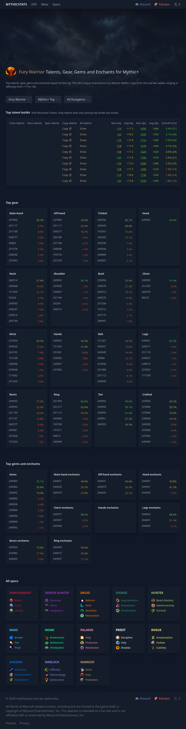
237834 (13, 340)
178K (143, 157)
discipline (124, 637)
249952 (146, 219)
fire (14, 642)
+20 (119, 134)
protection (89, 642)
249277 (13, 237)
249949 (101, 352)
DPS (34, 4)
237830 (101, 363)
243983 (13, 553)
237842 (13, 260)
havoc (51, 605)
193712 (101, 309)
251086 (101, 369)
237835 (57, 286)
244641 (146, 520)
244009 (13, 558)
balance (87, 600)
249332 (13, 401)
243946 (57, 525)
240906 (13, 516)
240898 (13, 510)
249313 (57, 309)
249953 (57, 340)
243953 (13, 547)
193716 (57, 254)
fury (85, 675)
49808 (101, 358)
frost (15, 605)
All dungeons (78, 99)
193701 (101, 231)
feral (85, 605)
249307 (57, 363)
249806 (101, 254)
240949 (57, 441)
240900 (13, 481)
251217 (57, 406)
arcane (16, 637)
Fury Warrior (19, 99)
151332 (57, 346)
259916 (13, 315)
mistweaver (54, 642)
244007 (146, 481)
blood (15, 600)
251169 (13, 412)
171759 (146, 375)
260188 (57, 237)
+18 (119, 146)
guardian (88, 610)
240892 (13, 492)
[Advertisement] (93, 34)
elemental (17, 669)
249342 (101, 219)
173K (143, 175)
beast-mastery (162, 600)
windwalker (54, 648)
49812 (56, 436)
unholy (16, 610)
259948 (13, 369)
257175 (101, 315)
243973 (57, 492)
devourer (53, 600)
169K (143, 128)
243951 (146, 486)
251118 (146, 352)
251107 (13, 418)
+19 (119, 128)
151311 (57, 430)
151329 (146, 286)
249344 (101, 248)
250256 (101, 243)
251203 (13, 381)
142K (143, 163)
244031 (57, 481)
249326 (13, 346)
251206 (101, 303)
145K (143, 169)
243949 (146, 492)
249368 (13, 286)
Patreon (162, 699)
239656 (101, 280)
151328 (13, 358)
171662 (13, 375)
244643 (146, 514)
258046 (13, 254)
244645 (146, 525)
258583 (57, 358)
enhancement (20, 675)
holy (85, 637)
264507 (101, 260)
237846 (13, 219)
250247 (13, 309)
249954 (13, 406)
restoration (89, 615)
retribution (89, 648)
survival (158, 610)
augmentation (127, 600)
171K (143, 140)
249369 (57, 418)
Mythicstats (16, 4)
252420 (101, 237)
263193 (13, 352)
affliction (52, 669)
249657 (146, 358)
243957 (57, 558)
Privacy (24, 723)
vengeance (54, 610)
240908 (13, 504)
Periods (11, 723)
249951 (146, 340)
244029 (57, 486)
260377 (13, 424)
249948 (13, 363)
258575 (101, 286)
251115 (57, 412)
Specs (56, 4)
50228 (12, 297)
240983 (13, 486)
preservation (126, 610)
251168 (13, 231)
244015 (57, 553)
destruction (54, 680)
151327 (101, 340)
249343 (101, 225)
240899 (13, 521)
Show (83, 128)
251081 (57, 352)
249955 (146, 280)
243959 (57, 547)
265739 (13, 321)
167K (143, 146)
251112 (101, 375)
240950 (13, 303)
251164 (57, 297)
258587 (57, 291)
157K (143, 180)
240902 (13, 527)
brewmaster (54, 637)
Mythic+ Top (48, 99)
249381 (13, 430)
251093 (57, 401)
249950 (57, 280)
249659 (101, 381)
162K (143, 151)
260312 (101, 291)
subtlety (158, 648)
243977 (57, 514)
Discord (143, 699)
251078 (13, 248)
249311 (146, 346)
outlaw (158, 642)
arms (86, 669)
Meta (44, 4)
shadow (123, 648)
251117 (13, 225)
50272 (145, 297)
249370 (101, 297)
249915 (146, 363)
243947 (57, 520)
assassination (162, 637)
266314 (13, 280)
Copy (67, 128)
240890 (13, 498)
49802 (12, 243)
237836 (57, 369)
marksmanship (162, 605)
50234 (56, 303)
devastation (125, 605)
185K (143, 134)
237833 (146, 369)
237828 (13, 436)
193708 (57, 424)
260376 (146, 291)
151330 (13, 441)
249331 (101, 346)
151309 (13, 291)
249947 (101, 321)
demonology (55, 675)
